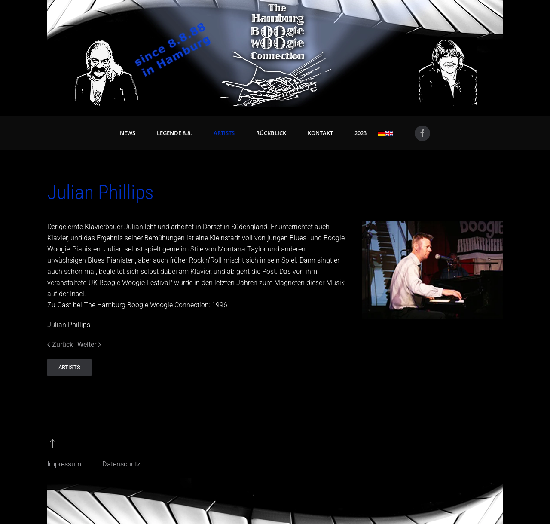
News (127, 133)
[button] (52, 443)
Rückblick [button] (271, 133)
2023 (360, 133)
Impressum (64, 464)
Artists (224, 133)
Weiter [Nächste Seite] (89, 344)
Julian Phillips (68, 325)
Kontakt (320, 133)
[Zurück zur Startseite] (275, 53)
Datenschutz (121, 464)
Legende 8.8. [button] (174, 133)
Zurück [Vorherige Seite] (60, 344)
